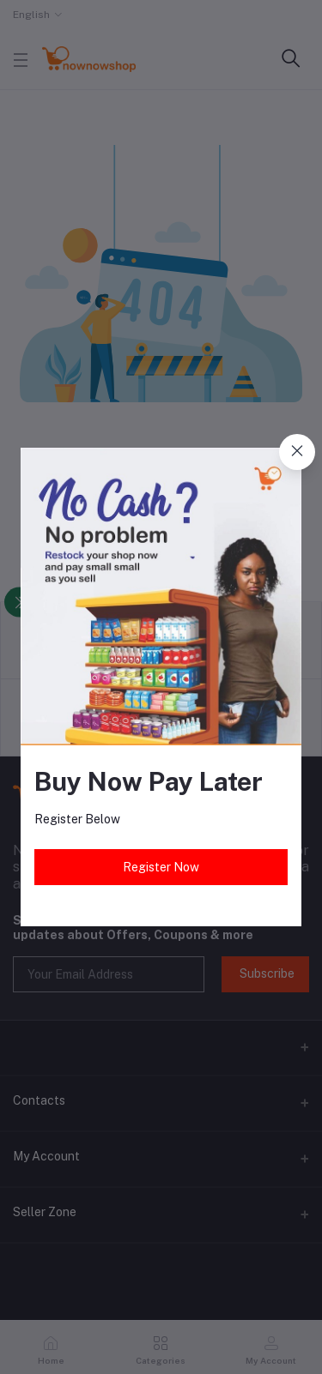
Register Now (161, 867)
